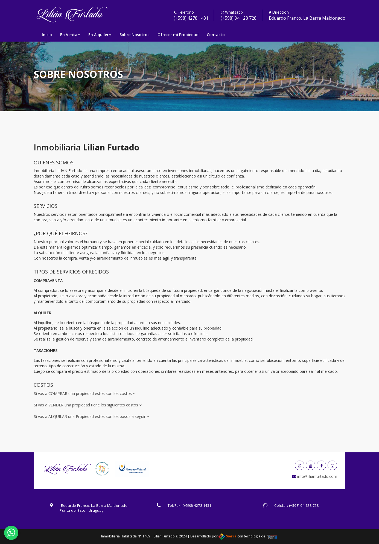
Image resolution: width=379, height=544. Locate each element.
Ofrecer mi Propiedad (178, 34)
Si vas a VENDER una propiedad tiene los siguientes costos (88, 405)
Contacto (216, 34)
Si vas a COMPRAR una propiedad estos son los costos (84, 393)
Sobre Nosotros (134, 34)
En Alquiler (99, 34)
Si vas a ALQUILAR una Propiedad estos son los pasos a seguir (91, 416)
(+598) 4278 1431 (191, 18)
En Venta (70, 34)
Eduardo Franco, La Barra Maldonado (307, 18)
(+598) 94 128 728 (238, 18)
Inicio (47, 34)
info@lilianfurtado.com (316, 476)
